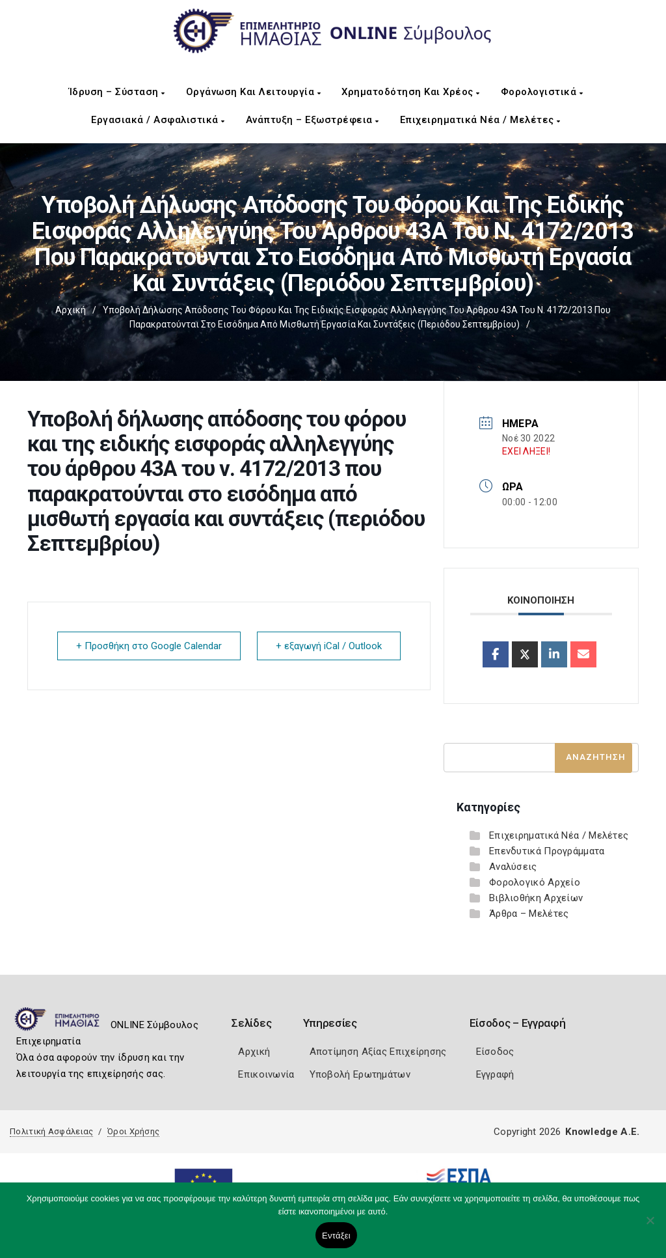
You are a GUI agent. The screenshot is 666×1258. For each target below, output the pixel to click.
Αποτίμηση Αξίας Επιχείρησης (378, 1051)
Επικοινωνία (266, 1074)
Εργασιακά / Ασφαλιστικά (158, 120)
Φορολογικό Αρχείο (534, 882)
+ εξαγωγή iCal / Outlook (329, 646)
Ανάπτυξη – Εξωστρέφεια (312, 120)
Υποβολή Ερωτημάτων (360, 1074)
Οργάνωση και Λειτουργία (253, 92)
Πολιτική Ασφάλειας (51, 1131)
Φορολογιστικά (542, 92)
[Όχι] (649, 1227)
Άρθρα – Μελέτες (529, 913)
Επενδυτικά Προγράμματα (547, 851)
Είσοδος (495, 1051)
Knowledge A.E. (602, 1132)
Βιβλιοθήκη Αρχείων (536, 898)
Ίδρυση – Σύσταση (117, 92)
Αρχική (70, 310)
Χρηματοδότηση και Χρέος (410, 92)
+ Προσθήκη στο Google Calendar (149, 646)
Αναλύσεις (513, 867)
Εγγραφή (495, 1074)
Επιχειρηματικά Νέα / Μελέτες (480, 120)
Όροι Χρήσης (133, 1131)
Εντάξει (336, 1235)
